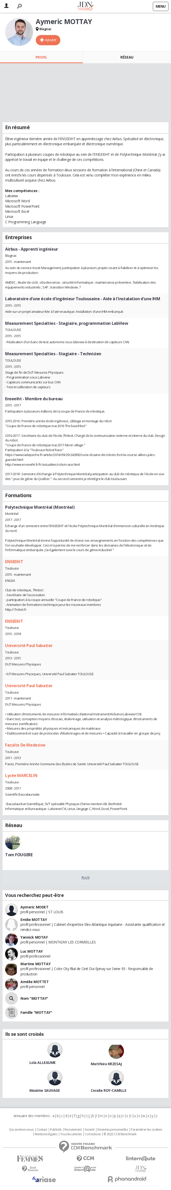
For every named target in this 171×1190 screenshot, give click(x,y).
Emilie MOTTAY (33, 919)
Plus (85, 877)
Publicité (55, 1129)
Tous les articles (71, 1134)
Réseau (126, 57)
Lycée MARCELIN (21, 775)
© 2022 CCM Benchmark (120, 1134)
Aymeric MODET (34, 907)
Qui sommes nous (21, 1129)
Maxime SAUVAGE (44, 1090)
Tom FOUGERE (18, 855)
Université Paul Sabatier (29, 645)
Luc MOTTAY (31, 951)
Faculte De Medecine (25, 745)
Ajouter (50, 39)
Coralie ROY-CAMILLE (109, 1090)
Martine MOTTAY (35, 963)
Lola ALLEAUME (42, 1062)
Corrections (92, 1134)
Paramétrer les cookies (146, 1129)
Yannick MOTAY (34, 937)
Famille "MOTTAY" (36, 1012)
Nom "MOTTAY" (34, 998)
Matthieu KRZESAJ (106, 1063)
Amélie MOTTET (34, 981)
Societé (89, 1129)
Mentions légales (46, 1134)
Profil (41, 57)
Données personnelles (112, 1129)
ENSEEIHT (14, 561)
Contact (42, 1129)
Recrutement (73, 1129)
